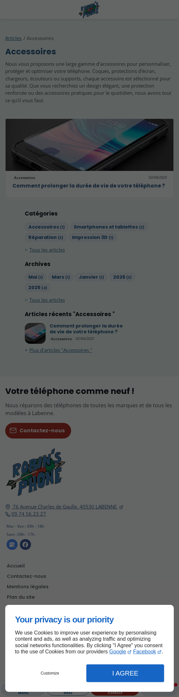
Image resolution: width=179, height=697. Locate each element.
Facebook (144, 651)
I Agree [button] (125, 673)
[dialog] (89, 648)
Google (117, 651)
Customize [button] (50, 673)
